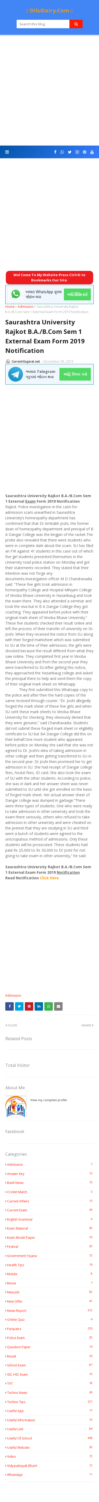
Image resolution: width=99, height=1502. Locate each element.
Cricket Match (50, 1191)
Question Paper (50, 1347)
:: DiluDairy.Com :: (49, 10)
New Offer (50, 1301)
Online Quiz (50, 1319)
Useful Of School (50, 1438)
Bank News (50, 1182)
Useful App (50, 1410)
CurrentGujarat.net (26, 361)
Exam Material (50, 1228)
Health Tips (50, 1265)
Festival (50, 1246)
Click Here (49, 877)
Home (10, 306)
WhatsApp (50, 1474)
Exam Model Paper (50, 1237)
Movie (50, 1283)
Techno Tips (50, 1401)
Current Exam (50, 1210)
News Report (50, 1310)
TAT (50, 1383)
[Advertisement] (49, 90)
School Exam (50, 1365)
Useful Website (50, 1447)
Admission (26, 306)
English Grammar (50, 1219)
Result (50, 1356)
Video (50, 1456)
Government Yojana (50, 1255)
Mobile (50, 1273)
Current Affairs (50, 1201)
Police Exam (50, 1337)
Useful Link (50, 1429)
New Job (50, 1292)
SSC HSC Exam (50, 1374)
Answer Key (50, 1173)
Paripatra (50, 1328)
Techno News (50, 1392)
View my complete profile (48, 1100)
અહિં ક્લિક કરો (75, 374)
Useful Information (50, 1420)
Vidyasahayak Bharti (50, 1465)
